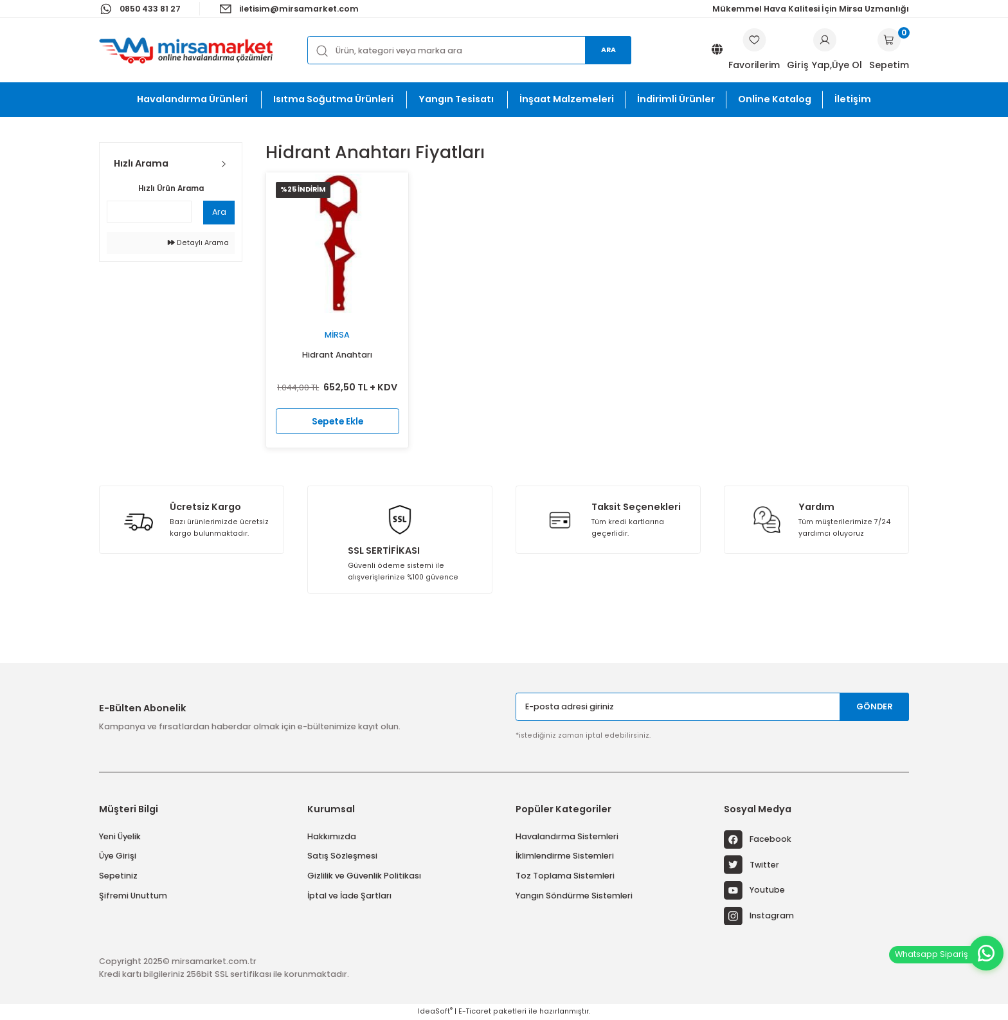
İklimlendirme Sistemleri (565, 855)
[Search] (469, 50)
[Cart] (889, 50)
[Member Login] (824, 39)
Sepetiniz (118, 875)
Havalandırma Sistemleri (567, 836)
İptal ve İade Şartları (349, 895)
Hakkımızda (331, 836)
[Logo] (186, 50)
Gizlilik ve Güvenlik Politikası (364, 875)
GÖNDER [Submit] (874, 706)
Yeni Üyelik (120, 836)
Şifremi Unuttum (133, 895)
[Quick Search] (149, 212)
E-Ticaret (474, 1011)
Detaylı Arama (198, 243)
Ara (608, 50)
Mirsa (337, 334)
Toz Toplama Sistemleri (565, 875)
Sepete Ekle (337, 420)
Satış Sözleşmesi (342, 855)
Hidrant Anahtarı (337, 354)
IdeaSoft (435, 1011)
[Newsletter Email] (712, 706)
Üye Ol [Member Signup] (847, 65)
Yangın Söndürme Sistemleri (574, 895)
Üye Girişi (117, 855)
